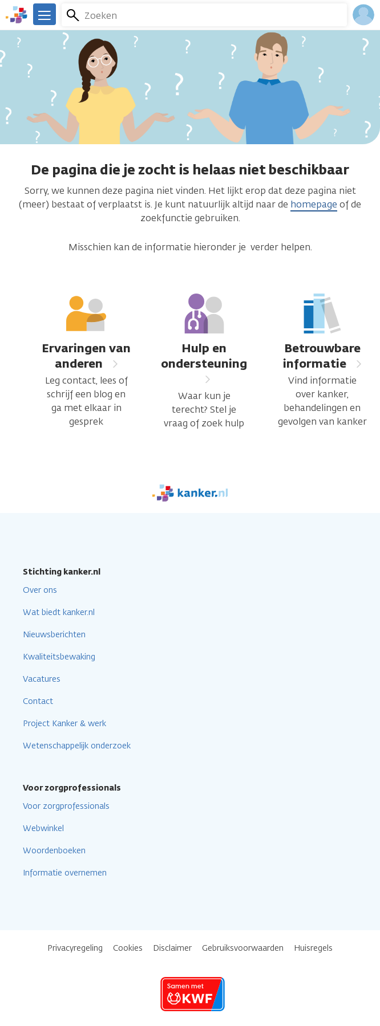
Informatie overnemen (65, 873)
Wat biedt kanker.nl (59, 612)
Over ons (40, 590)
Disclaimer (172, 948)
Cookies (128, 948)
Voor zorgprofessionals (66, 806)
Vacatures (41, 679)
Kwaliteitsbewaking (59, 657)
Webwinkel (43, 828)
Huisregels (313, 948)
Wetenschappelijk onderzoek (77, 745)
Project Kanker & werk (64, 723)
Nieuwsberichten (54, 634)
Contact (38, 701)
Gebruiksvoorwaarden (243, 948)
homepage (313, 204)
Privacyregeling (75, 948)
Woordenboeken (54, 850)
